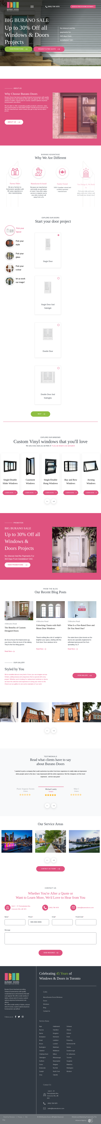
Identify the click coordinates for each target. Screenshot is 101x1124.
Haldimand (56, 1027)
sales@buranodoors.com (85, 908)
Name (7, 917)
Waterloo (69, 1065)
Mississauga (57, 1058)
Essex (41, 1065)
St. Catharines (71, 1054)
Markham (56, 1047)
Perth (68, 1037)
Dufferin (41, 1061)
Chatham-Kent (43, 1054)
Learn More (10, 492)
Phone (30, 917)
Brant (41, 1040)
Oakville (55, 1075)
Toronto (69, 1058)
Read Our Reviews (9, 1117)
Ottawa (69, 1030)
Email (54, 917)
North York (56, 1072)
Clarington (42, 1058)
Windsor (69, 1072)
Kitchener (56, 1037)
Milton (55, 1054)
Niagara (55, 1065)
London (55, 1044)
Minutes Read (11, 624)
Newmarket (56, 1061)
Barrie (41, 1033)
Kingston (55, 1033)
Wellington (70, 1068)
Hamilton (56, 1030)
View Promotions (17, 565)
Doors (45, 1001)
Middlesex (56, 1051)
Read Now (10, 651)
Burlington (42, 1047)
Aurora (41, 1030)
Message (7, 930)
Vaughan (69, 1061)
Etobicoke (42, 1068)
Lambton (55, 1040)
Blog (44, 1008)
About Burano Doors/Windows (52, 997)
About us (14, 122)
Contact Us (46, 1011)
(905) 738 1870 (52, 6)
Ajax (40, 1027)
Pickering (69, 1040)
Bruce (41, 1044)
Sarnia (69, 1047)
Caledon (41, 1051)
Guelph (41, 1072)
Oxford (69, 1033)
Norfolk (55, 1068)
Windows (46, 1004)
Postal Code (80, 917)
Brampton (42, 1037)
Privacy (20, 1117)
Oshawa (69, 1027)
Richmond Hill (71, 1044)
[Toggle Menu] (32, 7)
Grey (40, 1075)
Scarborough (71, 1051)
